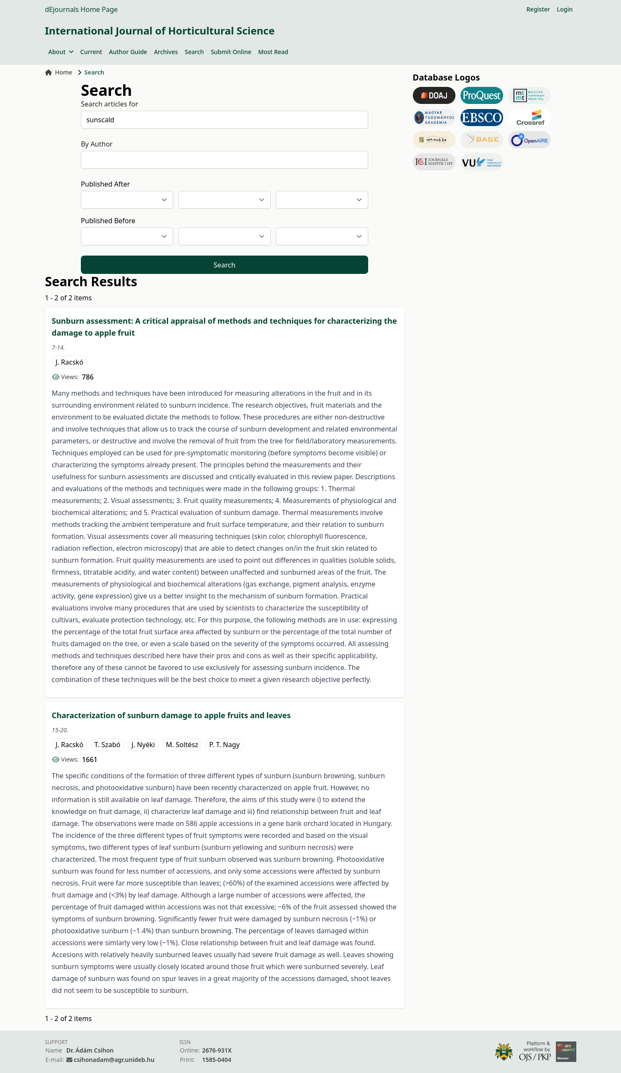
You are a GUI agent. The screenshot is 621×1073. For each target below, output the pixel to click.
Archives (166, 52)
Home (58, 72)
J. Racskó (69, 362)
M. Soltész (182, 744)
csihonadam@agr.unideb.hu (114, 1060)
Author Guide (128, 52)
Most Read (273, 52)
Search (194, 52)
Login (564, 9)
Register (538, 9)
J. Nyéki (143, 744)
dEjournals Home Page (81, 9)
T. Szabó (107, 744)
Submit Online (231, 52)
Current (91, 52)
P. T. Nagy (224, 744)
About (61, 52)
